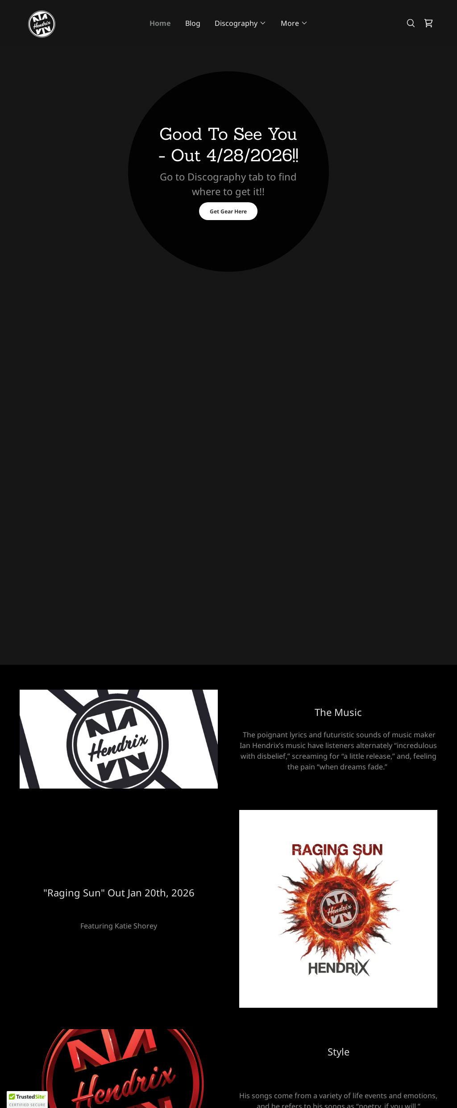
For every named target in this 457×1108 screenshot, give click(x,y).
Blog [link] (192, 23)
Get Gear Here (228, 211)
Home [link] (160, 23)
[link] (41, 22)
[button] (240, 23)
